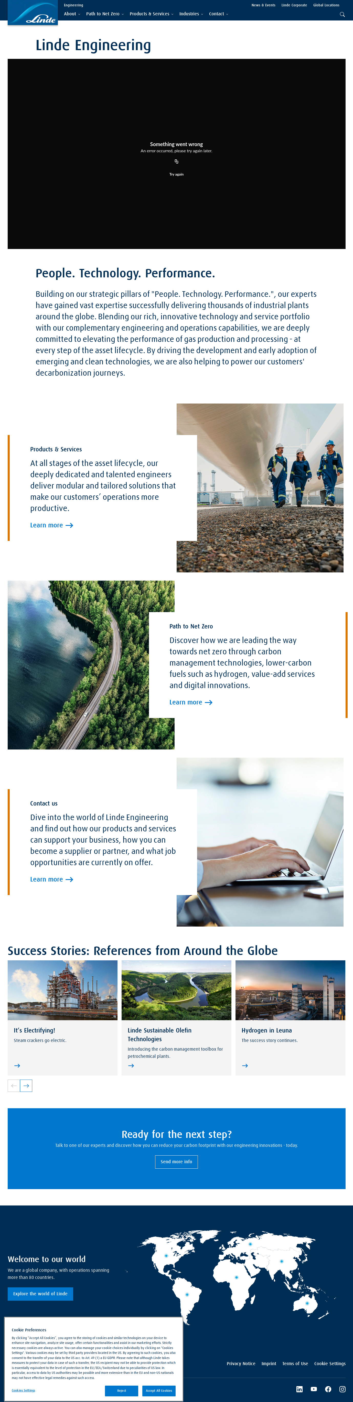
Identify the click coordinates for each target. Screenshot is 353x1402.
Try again (176, 174)
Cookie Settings (330, 1364)
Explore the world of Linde (40, 1294)
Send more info (176, 1162)
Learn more (46, 620)
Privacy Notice (241, 1364)
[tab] (72, 14)
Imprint (269, 1364)
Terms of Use (295, 1364)
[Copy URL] (177, 162)
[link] (26, 1086)
